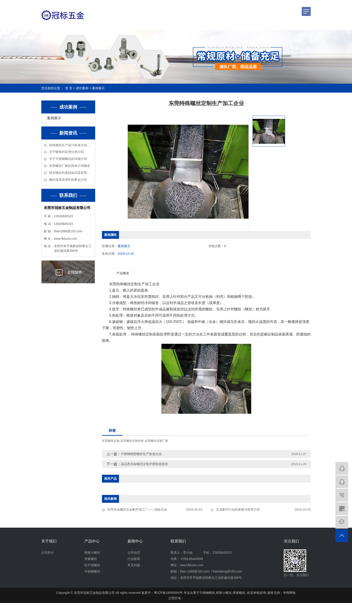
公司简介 (47, 552)
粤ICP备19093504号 (168, 592)
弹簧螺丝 (90, 559)
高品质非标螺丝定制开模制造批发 (144, 464)
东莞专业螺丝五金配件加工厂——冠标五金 (137, 509)
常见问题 (134, 565)
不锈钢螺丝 (92, 571)
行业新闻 (134, 559)
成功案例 (82, 88)
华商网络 (289, 592)
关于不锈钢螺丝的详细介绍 (68, 159)
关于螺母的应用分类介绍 (66, 152)
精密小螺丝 (92, 552)
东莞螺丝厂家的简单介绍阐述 (69, 166)
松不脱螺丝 (92, 565)
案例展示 (98, 88)
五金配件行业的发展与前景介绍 (238, 509)
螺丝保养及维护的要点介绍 (68, 179)
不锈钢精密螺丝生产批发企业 (141, 454)
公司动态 (134, 552)
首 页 (68, 88)
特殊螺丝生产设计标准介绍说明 (71, 145)
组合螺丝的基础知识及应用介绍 (71, 172)
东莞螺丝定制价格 (132, 440)
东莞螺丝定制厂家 (156, 440)
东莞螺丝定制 (110, 440)
